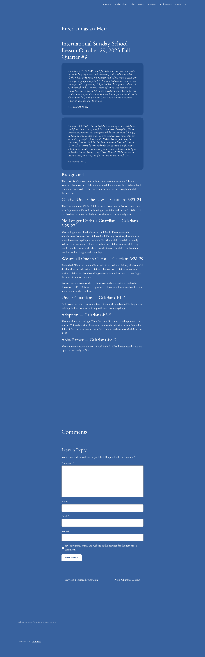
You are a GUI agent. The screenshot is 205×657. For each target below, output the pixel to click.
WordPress (36, 641)
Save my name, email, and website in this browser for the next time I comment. (101, 547)
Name (66, 501)
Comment (68, 463)
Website (66, 531)
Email (65, 516)
